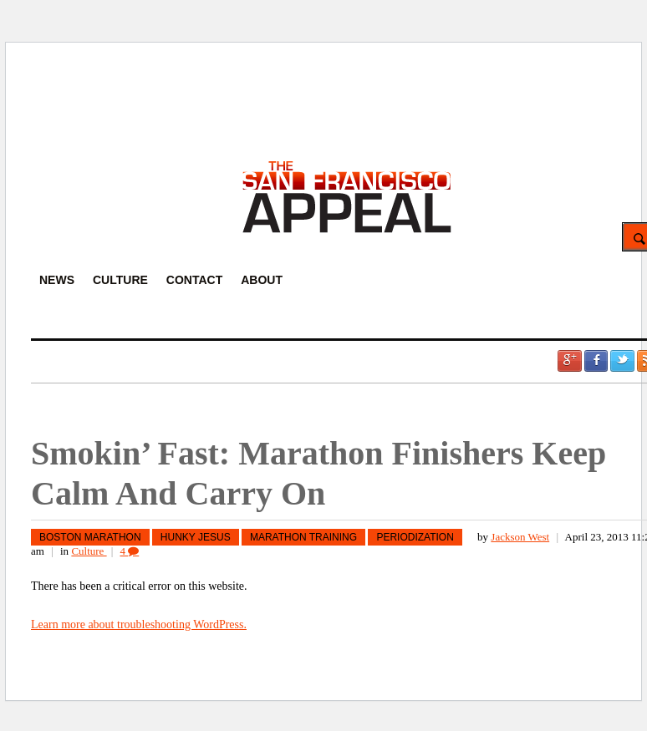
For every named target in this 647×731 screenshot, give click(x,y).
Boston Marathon (90, 537)
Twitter (622, 361)
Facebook (596, 361)
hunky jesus (195, 537)
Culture (88, 551)
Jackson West (520, 536)
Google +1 (569, 361)
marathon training (303, 537)
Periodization (414, 537)
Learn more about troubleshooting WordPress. (139, 624)
